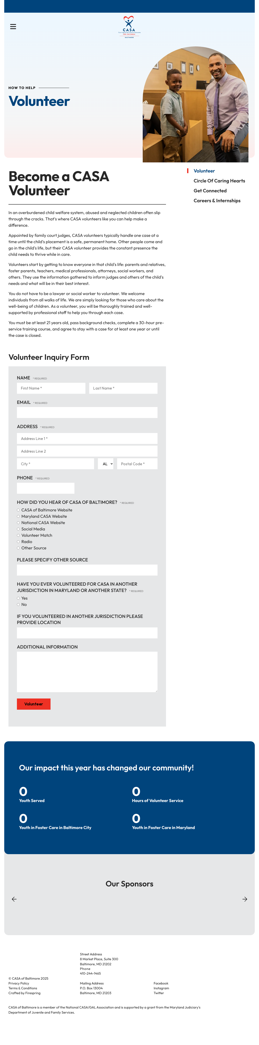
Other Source (31, 555)
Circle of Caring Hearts (219, 188)
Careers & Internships (217, 207)
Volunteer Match (34, 542)
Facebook (161, 991)
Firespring (33, 1001)
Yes (22, 605)
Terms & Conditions (22, 996)
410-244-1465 (90, 981)
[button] (13, 27)
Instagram (161, 996)
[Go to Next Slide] (245, 906)
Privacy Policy (18, 991)
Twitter (159, 1001)
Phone (25, 485)
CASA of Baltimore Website (44, 517)
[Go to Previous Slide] (14, 910)
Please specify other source (52, 567)
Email (24, 410)
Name (24, 385)
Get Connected (210, 198)
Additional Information (47, 654)
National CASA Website (41, 530)
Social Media (31, 536)
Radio (24, 549)
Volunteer (204, 178)
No (22, 612)
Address (27, 434)
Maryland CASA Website (42, 523)
